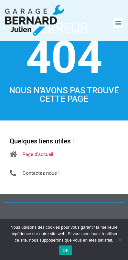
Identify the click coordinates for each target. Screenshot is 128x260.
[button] (118, 23)
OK (65, 250)
